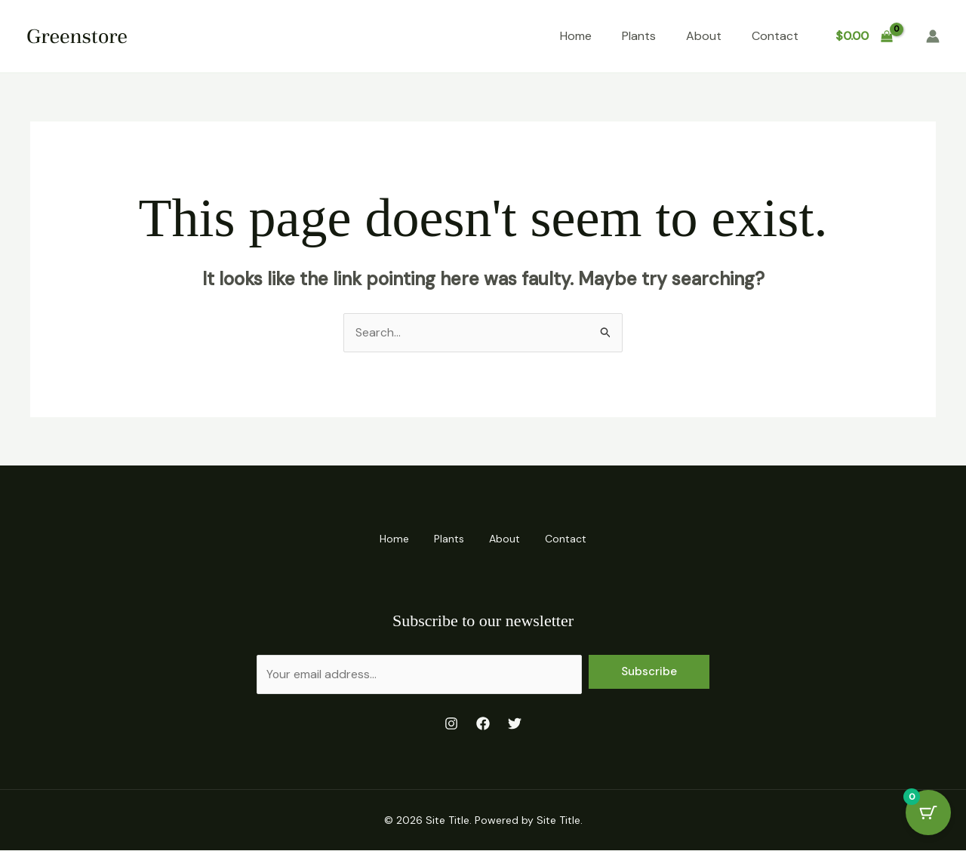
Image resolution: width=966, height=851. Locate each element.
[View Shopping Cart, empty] (864, 36)
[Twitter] (514, 723)
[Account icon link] (933, 36)
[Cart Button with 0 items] (928, 813)
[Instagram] (451, 723)
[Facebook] (483, 723)
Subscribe (649, 671)
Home (576, 36)
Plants (639, 36)
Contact (775, 36)
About (703, 36)
